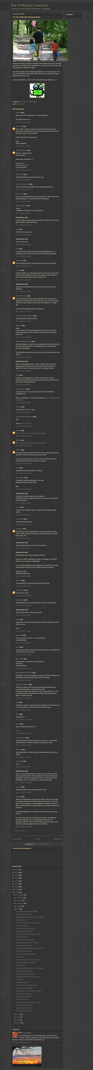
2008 (16, 892)
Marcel (18, 430)
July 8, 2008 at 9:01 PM (23, 357)
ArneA (18, 507)
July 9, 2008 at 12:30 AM (24, 489)
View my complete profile (20, 1042)
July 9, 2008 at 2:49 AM (23, 515)
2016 (16, 869)
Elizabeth (19, 635)
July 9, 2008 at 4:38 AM (23, 576)
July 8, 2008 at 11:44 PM (24, 473)
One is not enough (22, 925)
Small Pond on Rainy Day (24, 931)
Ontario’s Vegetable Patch (24, 1008)
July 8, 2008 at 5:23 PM (23, 256)
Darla (17, 619)
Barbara (18, 749)
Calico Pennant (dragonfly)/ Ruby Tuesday (29, 968)
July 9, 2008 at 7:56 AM (23, 631)
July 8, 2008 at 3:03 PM (23, 170)
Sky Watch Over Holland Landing (26, 911)
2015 (16, 872)
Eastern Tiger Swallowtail (24, 971)
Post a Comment (19, 831)
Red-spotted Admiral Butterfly (25, 954)
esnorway (19, 761)
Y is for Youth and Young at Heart (26, 985)
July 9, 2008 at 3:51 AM (23, 548)
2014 (16, 875)
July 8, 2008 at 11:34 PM (24, 436)
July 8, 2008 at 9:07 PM (23, 371)
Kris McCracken (21, 296)
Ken (17, 229)
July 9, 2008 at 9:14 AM (23, 654)
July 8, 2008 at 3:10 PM (23, 213)
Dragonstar (20, 600)
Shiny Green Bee (21, 937)
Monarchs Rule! (21, 920)
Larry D (18, 787)
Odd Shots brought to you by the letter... (29, 923)
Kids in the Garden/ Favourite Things (28, 934)
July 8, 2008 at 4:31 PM (23, 225)
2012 (16, 881)
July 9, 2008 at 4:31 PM (23, 757)
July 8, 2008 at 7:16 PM (23, 311)
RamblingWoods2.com (23, 341)
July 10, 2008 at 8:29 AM (24, 792)
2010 (16, 886)
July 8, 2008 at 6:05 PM (23, 280)
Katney (18, 796)
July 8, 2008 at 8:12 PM (23, 321)
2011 (16, 884)
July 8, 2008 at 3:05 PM (23, 189)
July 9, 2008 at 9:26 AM (23, 710)
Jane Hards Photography (24, 316)
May (18, 1017)
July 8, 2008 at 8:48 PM (23, 337)
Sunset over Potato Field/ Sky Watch (28, 960)
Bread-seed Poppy (22, 982)
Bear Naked (20, 477)
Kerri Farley (20, 590)
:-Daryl (18, 731)
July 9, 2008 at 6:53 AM (23, 596)
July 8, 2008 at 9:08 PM (23, 385)
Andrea (18, 407)
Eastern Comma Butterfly (24, 988)
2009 (16, 889)
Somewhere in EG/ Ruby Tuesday (27, 942)
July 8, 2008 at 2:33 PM (23, 122)
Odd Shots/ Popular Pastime (25, 974)
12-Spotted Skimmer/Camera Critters (28, 977)
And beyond (21, 104)
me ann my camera (22, 184)
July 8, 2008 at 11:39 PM (24, 463)
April (18, 1020)
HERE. (55, 80)
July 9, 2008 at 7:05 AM (23, 605)
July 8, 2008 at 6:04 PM (23, 266)
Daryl (17, 724)
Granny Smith (20, 738)
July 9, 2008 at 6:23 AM (23, 586)
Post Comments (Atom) (41, 844)
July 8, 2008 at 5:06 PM (23, 235)
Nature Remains (26, 423)
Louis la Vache (21, 389)
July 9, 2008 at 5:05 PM (23, 767)
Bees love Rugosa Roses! (24, 1005)
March (18, 1023)
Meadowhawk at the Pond (24, 945)
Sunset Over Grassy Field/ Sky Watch (28, 1002)
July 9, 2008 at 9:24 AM (23, 668)
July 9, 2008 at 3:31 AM (23, 538)
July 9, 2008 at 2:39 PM (23, 733)
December (20, 895)
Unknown (19, 126)
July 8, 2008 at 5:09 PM (23, 244)
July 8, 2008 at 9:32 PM (23, 402)
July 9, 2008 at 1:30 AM (23, 503)
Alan (17, 714)
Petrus (18, 112)
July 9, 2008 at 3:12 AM (23, 524)
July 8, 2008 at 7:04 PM (23, 291)
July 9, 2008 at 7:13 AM (23, 615)
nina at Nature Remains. (24, 416)
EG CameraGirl (21, 205)
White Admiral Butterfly (23, 996)
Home (37, 839)
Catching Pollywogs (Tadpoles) (26, 962)
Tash (17, 468)
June (18, 1014)
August (18, 906)
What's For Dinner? (22, 999)
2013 (16, 878)
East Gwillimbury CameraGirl (29, 5)
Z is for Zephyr (21, 965)
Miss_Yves (19, 659)
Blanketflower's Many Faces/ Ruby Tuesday (30, 917)
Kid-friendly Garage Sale (24, 994)
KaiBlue (19, 325)
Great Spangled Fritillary (24, 914)
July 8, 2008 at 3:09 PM (23, 201)
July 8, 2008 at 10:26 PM (24, 412)
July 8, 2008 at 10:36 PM (24, 426)
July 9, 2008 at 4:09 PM (23, 745)
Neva (17, 647)
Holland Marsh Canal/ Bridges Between (28, 991)
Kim (17, 249)
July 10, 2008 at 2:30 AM (24, 782)
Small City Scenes (22, 684)
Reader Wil (19, 194)
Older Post (57, 839)
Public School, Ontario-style (25, 940)
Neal (17, 375)
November (20, 897)
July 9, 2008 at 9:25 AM (23, 698)
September (20, 903)
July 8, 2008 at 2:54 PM (23, 146)
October (19, 900)
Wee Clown (20, 957)
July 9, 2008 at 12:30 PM (24, 719)
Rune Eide (19, 174)
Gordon (18, 580)
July (17, 909)
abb (17, 702)
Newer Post (17, 839)
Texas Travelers (21, 150)
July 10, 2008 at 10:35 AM (24, 826)
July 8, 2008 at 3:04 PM (23, 180)
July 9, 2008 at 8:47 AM (23, 643)
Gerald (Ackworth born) (24, 672)
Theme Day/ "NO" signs (23, 1011)
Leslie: (18, 270)
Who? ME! (19, 979)
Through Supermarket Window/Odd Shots (29, 948)
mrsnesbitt (19, 519)
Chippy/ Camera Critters (24, 951)
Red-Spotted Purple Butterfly (25, 928)
